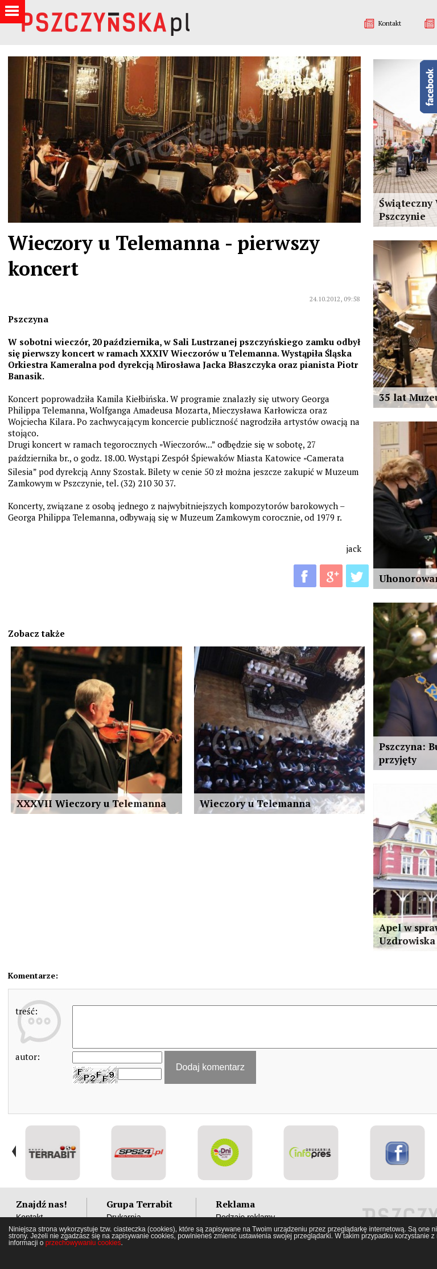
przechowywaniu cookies (83, 1243)
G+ (331, 575)
